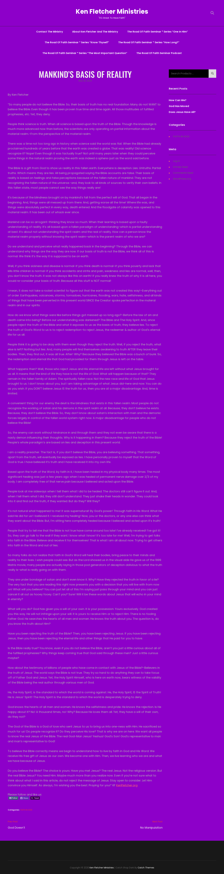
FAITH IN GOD (26, 810)
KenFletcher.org (127, 785)
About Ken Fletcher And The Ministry (95, 31)
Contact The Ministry (49, 31)
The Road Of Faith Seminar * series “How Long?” (148, 42)
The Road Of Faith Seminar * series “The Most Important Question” (84, 53)
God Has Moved (179, 106)
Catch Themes (146, 867)
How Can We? (177, 100)
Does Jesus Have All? (182, 112)
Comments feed (183, 173)
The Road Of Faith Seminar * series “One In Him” (157, 31)
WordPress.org (182, 179)
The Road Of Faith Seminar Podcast (159, 53)
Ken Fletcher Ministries (112, 11)
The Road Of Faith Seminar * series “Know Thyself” (77, 42)
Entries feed (180, 167)
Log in (176, 161)
